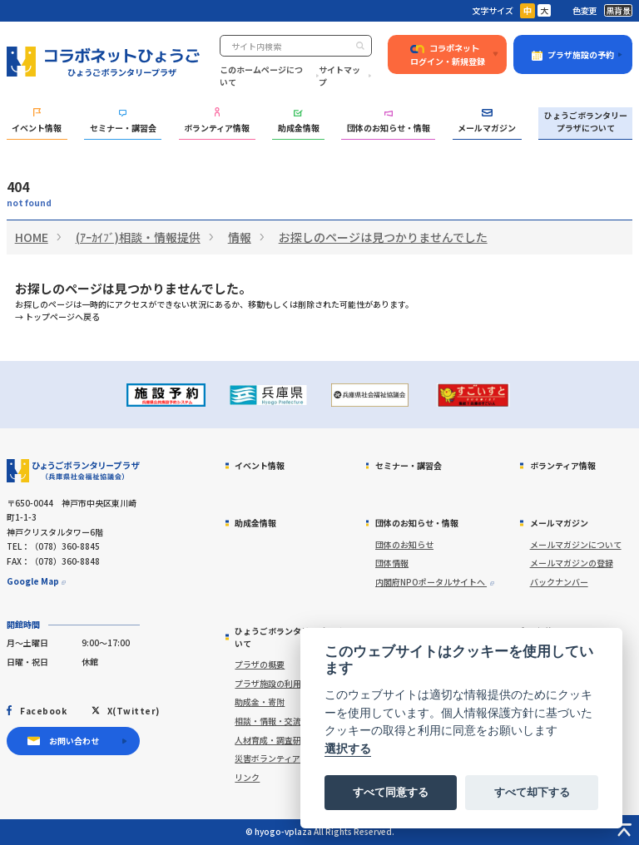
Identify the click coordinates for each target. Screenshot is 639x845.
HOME (31, 237)
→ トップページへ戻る (57, 316)
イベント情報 (37, 121)
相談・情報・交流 (268, 720)
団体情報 (392, 562)
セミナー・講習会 (123, 121)
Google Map (33, 581)
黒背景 (618, 10)
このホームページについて (261, 75)
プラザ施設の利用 (268, 683)
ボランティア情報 (217, 120)
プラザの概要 (260, 664)
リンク (247, 777)
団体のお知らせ (404, 544)
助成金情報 (299, 122)
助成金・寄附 (260, 701)
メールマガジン (487, 121)
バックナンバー (559, 582)
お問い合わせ (74, 740)
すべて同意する (390, 792)
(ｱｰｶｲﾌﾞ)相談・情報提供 (138, 237)
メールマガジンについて (576, 544)
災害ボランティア (267, 758)
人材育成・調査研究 (272, 740)
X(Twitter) (133, 710)
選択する (347, 749)
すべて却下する (532, 792)
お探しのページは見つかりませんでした (383, 237)
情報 (239, 237)
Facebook (43, 710)
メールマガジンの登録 (571, 562)
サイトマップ (339, 75)
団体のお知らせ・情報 (388, 122)
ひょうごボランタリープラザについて (585, 121)
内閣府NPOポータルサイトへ (431, 582)
